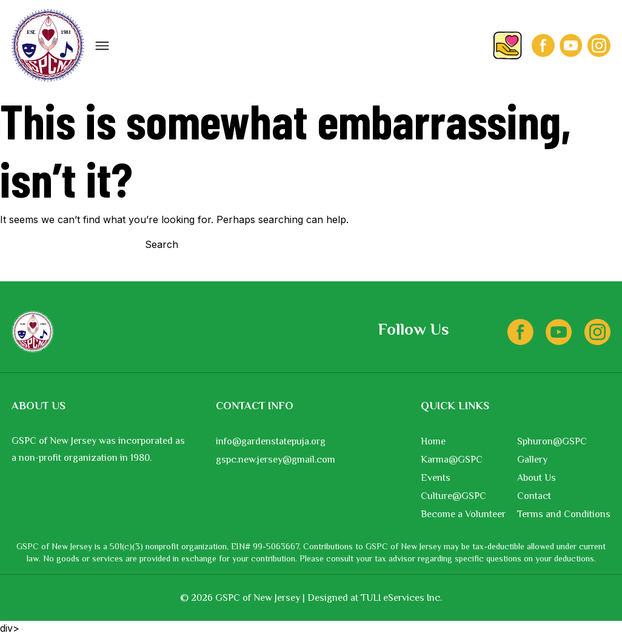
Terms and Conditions (563, 514)
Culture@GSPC (453, 495)
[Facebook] (543, 45)
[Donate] (507, 46)
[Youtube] (571, 45)
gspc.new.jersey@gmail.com (275, 459)
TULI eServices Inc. (401, 597)
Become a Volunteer (463, 514)
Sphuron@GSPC (552, 441)
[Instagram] (598, 45)
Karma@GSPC (452, 459)
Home (433, 441)
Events (435, 477)
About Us (536, 477)
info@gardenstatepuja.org (271, 441)
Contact (534, 495)
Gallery (532, 459)
